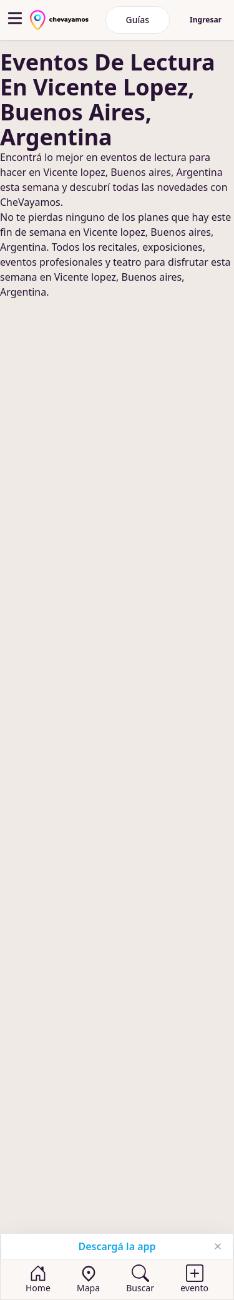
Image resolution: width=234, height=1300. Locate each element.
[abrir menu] (15, 18)
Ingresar (206, 19)
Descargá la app (116, 1246)
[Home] (38, 1279)
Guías (138, 20)
